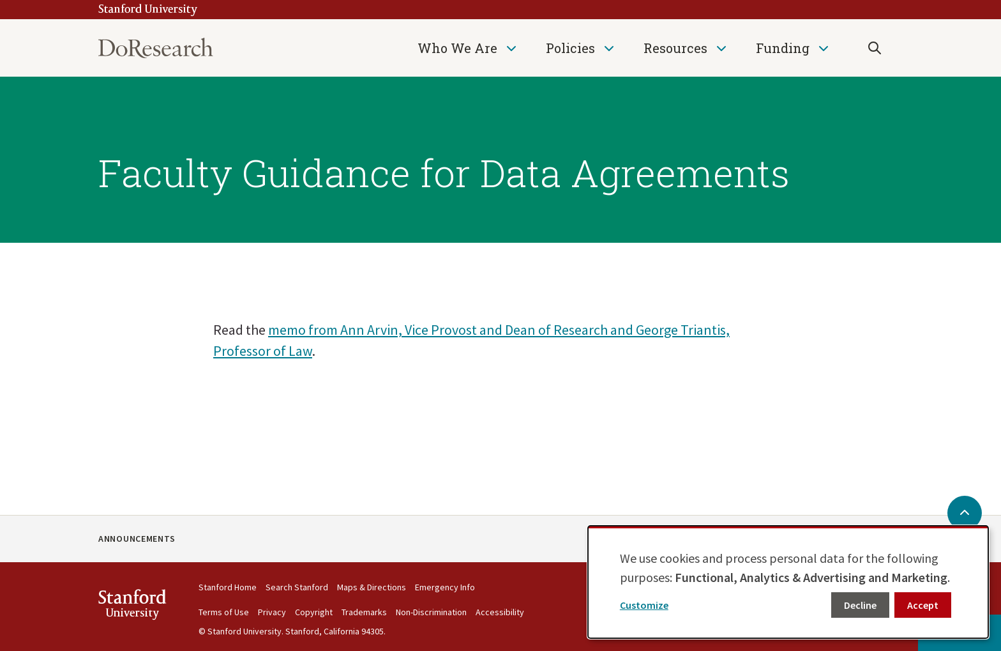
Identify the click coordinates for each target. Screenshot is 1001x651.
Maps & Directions (371, 587)
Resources (675, 48)
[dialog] (788, 582)
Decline (860, 605)
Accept (922, 605)
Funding (782, 48)
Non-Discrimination (431, 612)
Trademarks (364, 612)
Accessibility (500, 612)
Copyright (314, 612)
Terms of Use (224, 612)
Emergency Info (445, 587)
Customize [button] (644, 605)
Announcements (137, 538)
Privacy (272, 612)
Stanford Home (228, 587)
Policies (570, 48)
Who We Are (457, 48)
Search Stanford (297, 587)
